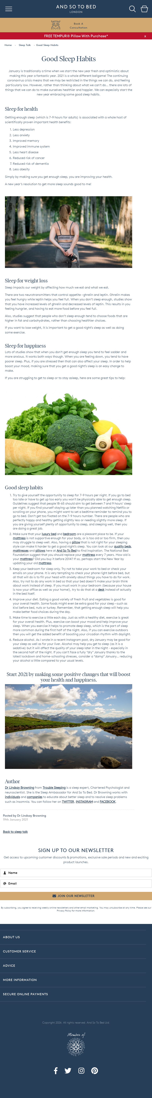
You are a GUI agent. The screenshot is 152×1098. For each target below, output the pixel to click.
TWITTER (68, 802)
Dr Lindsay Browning (19, 787)
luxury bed (49, 534)
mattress (19, 538)
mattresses (20, 550)
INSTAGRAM (84, 802)
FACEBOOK (108, 802)
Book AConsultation (78, 25)
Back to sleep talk (15, 832)
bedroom (69, 534)
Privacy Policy (64, 910)
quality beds (122, 546)
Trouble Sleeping (54, 787)
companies (34, 797)
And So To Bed (66, 550)
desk (101, 589)
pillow (76, 542)
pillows (40, 550)
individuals (12, 797)
